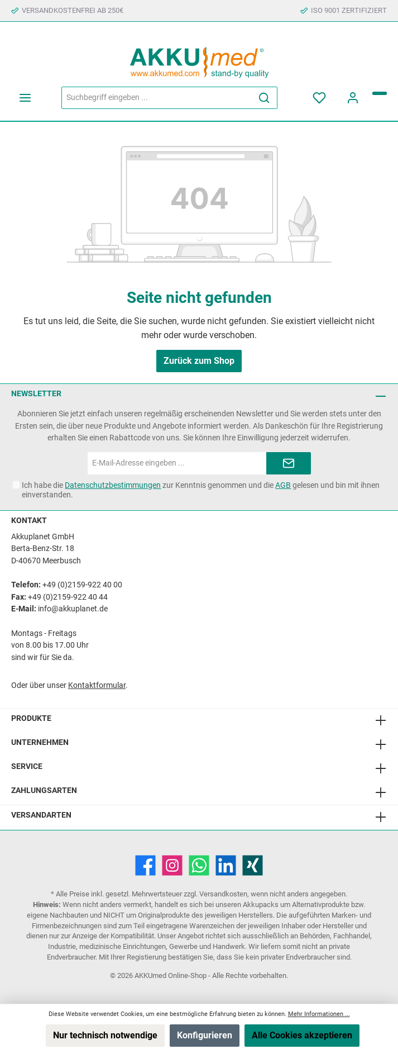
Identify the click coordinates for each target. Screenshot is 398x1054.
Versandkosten (223, 894)
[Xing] (252, 865)
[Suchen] (264, 98)
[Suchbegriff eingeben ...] (156, 98)
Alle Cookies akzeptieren (302, 1035)
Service (26, 766)
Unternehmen (40, 742)
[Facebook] (145, 865)
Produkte (31, 718)
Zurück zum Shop (199, 360)
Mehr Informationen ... (319, 1014)
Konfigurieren (204, 1035)
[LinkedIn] (225, 865)
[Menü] (25, 98)
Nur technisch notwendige (105, 1035)
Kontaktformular (97, 685)
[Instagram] (172, 865)
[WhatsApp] (199, 865)
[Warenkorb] (379, 93)
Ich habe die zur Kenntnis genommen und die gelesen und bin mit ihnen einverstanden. (201, 490)
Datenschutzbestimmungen (113, 485)
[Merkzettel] (319, 98)
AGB (283, 485)
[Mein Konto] (353, 98)
